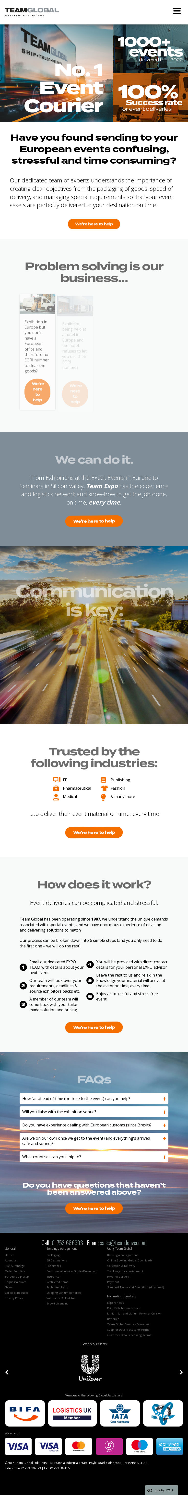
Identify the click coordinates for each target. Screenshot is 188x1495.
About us (10, 1260)
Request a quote (15, 1282)
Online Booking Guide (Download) (129, 1260)
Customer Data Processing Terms (129, 1335)
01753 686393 (67, 1242)
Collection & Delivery (121, 1266)
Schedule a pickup (17, 1276)
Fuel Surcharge (15, 1266)
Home (9, 1255)
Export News (115, 1302)
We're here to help (94, 224)
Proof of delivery (118, 1276)
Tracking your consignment (125, 1271)
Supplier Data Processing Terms (128, 1329)
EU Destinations (57, 1260)
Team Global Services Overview (128, 1324)
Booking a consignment (122, 1255)
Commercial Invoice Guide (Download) (72, 1271)
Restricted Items (57, 1282)
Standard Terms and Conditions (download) (135, 1287)
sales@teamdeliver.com (123, 1242)
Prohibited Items (58, 1287)
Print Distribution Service (123, 1308)
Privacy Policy (14, 1298)
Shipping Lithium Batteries (64, 1292)
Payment (113, 1282)
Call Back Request (16, 1292)
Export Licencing (57, 1303)
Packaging (53, 1255)
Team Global (32, 12)
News (8, 1287)
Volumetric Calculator (61, 1298)
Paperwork (54, 1266)
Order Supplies (15, 1271)
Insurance (53, 1276)
